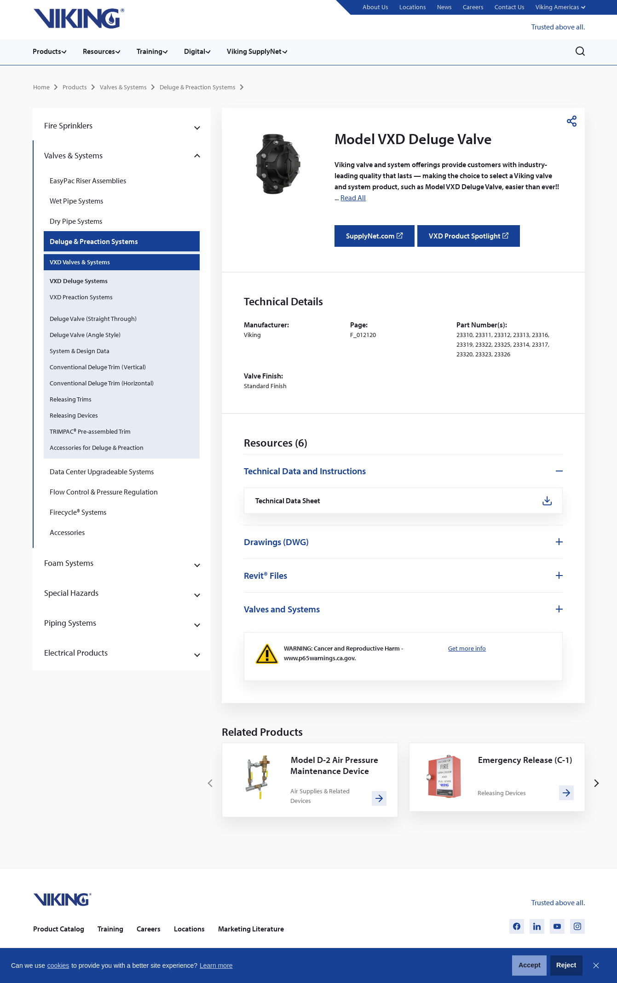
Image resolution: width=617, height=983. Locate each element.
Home (41, 85)
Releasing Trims (71, 398)
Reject (566, 965)
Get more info (467, 648)
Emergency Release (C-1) (522, 765)
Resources (101, 51)
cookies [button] (58, 965)
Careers (472, 7)
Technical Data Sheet (288, 500)
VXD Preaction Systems (81, 296)
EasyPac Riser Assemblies (88, 179)
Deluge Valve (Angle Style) (85, 334)
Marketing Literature (251, 928)
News (443, 7)
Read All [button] (353, 196)
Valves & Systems (123, 85)
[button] (560, 7)
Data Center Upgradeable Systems (102, 470)
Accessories (67, 531)
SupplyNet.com (377, 238)
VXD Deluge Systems (79, 280)
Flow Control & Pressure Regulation (104, 490)
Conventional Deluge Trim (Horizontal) (102, 382)
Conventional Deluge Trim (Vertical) (98, 366)
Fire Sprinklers (68, 124)
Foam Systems (68, 562)
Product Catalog (58, 928)
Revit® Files (265, 575)
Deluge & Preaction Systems (198, 85)
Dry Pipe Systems (76, 220)
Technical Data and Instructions (305, 469)
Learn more (216, 965)
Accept (530, 965)
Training (153, 51)
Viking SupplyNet (261, 51)
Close (596, 965)
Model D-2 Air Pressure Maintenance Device (335, 765)
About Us (374, 7)
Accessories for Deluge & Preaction (97, 446)
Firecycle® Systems (78, 511)
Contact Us (509, 7)
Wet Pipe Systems (76, 199)
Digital (200, 51)
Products (47, 51)
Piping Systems (70, 622)
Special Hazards (71, 592)
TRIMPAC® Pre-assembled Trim (90, 430)
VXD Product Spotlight (472, 238)
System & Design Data (80, 350)
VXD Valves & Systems (80, 261)
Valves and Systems (282, 608)
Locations (411, 7)
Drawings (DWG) (276, 541)
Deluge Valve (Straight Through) (93, 318)
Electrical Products (76, 651)
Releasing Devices (74, 414)
